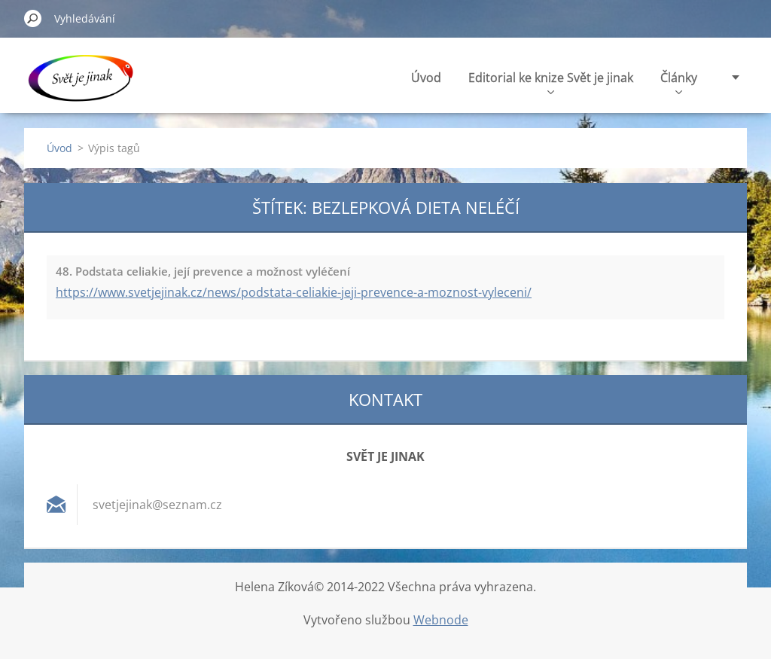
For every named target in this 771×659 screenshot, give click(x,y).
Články (678, 81)
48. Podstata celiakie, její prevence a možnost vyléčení (203, 271)
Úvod (426, 77)
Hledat (33, 18)
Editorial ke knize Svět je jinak (550, 81)
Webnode (440, 620)
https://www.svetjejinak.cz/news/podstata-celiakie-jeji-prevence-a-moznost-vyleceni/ (294, 292)
